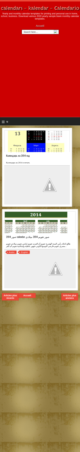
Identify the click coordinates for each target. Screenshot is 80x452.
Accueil (40, 25)
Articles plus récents (10, 296)
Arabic (12, 252)
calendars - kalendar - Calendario (40, 8)
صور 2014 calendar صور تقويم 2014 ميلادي (27, 237)
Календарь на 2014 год (18, 155)
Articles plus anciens (69, 296)
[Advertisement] (40, 77)
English (24, 252)
